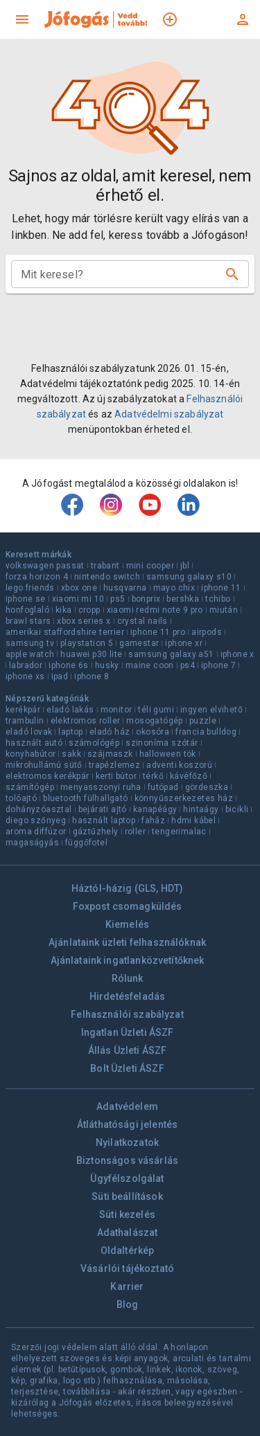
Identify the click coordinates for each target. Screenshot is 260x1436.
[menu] (22, 19)
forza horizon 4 (37, 577)
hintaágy (200, 809)
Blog (127, 1304)
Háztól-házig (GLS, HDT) (127, 888)
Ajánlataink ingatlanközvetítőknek (128, 960)
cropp (89, 610)
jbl (184, 566)
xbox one (79, 588)
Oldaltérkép (128, 1250)
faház (153, 820)
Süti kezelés (127, 1214)
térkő (153, 776)
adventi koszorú (179, 765)
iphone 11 (221, 588)
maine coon (149, 665)
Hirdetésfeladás (127, 996)
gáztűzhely (96, 831)
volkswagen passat (45, 566)
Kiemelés (127, 924)
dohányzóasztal (39, 809)
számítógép (30, 787)
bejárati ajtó (102, 809)
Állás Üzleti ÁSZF (127, 1050)
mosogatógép (154, 721)
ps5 (117, 599)
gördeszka (207, 787)
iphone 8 (91, 676)
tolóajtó (21, 798)
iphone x (237, 654)
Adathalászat (127, 1232)
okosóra (152, 732)
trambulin (25, 721)
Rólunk (128, 978)
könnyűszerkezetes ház (184, 798)
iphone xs (25, 676)
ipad (60, 676)
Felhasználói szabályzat (127, 1014)
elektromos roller (86, 721)
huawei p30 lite (91, 654)
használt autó (34, 743)
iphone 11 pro (157, 632)
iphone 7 (218, 665)
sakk (71, 754)
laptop (70, 732)
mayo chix (174, 588)
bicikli (237, 809)
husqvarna (125, 588)
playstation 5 (86, 643)
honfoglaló (27, 610)
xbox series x (83, 621)
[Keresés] (232, 274)
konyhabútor (30, 754)
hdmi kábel (193, 820)
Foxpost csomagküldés (127, 906)
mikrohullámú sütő (44, 765)
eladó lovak (29, 732)
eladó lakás (70, 710)
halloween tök (167, 754)
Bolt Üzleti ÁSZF (127, 1068)
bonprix (146, 599)
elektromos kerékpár (47, 776)
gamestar (139, 643)
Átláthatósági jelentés (127, 1124)
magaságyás (32, 842)
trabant (105, 566)
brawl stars (28, 621)
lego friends (30, 588)
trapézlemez (114, 765)
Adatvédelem (127, 1106)
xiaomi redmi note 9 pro (155, 610)
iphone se (26, 599)
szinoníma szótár (161, 743)
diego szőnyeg (36, 820)
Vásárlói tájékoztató (127, 1268)
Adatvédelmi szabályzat (168, 414)
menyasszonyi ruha (100, 787)
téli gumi (156, 710)
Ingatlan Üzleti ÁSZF (127, 1032)
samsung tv (30, 643)
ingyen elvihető (211, 710)
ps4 (187, 665)
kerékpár (23, 710)
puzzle (202, 721)
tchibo (217, 599)
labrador (25, 665)
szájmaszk (110, 754)
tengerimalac (179, 831)
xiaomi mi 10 (78, 599)
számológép (94, 743)
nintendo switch (107, 577)
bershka (182, 599)
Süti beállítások (127, 1196)
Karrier (127, 1286)
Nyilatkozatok (127, 1142)
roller (135, 831)
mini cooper (150, 566)
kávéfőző (188, 776)
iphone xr (183, 643)
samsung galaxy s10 (189, 577)
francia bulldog (205, 732)
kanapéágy (155, 809)
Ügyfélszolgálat (127, 1178)
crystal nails (142, 621)
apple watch (30, 654)
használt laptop (103, 820)
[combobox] (118, 274)
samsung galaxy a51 (171, 654)
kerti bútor (116, 776)
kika (63, 610)
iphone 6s (69, 665)
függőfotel (86, 842)
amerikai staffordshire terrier (65, 632)
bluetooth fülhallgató (85, 798)
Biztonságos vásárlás (127, 1160)
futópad (163, 787)
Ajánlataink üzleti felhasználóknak (127, 942)
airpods (206, 632)
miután (223, 610)
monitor (116, 710)
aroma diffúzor (36, 831)
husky (107, 665)
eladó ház (109, 732)
